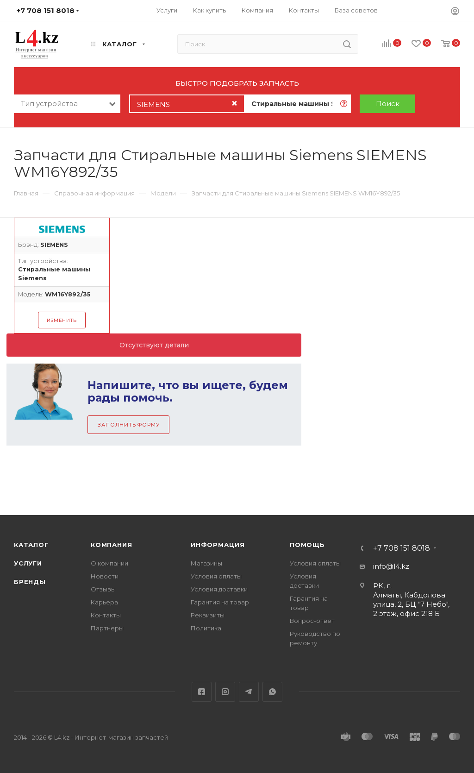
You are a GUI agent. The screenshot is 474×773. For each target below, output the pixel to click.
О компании (109, 563)
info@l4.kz (391, 566)
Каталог (31, 544)
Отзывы (103, 589)
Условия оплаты (216, 576)
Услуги (28, 563)
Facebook (202, 692)
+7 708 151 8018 (401, 548)
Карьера (104, 602)
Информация (218, 544)
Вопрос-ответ (312, 620)
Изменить (61, 320)
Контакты (106, 615)
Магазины (206, 563)
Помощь (307, 544)
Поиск (387, 103)
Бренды (30, 581)
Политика (206, 628)
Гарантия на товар (220, 602)
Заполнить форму (128, 424)
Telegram (249, 692)
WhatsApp (272, 692)
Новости (104, 576)
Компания (111, 544)
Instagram (225, 692)
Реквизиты (208, 615)
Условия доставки (219, 589)
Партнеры (107, 628)
